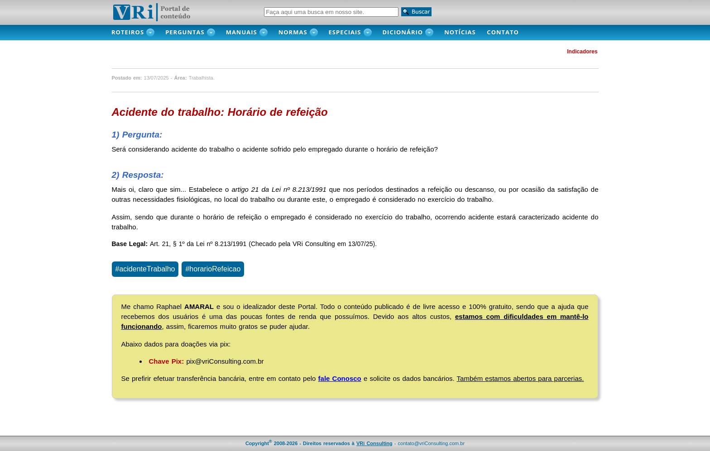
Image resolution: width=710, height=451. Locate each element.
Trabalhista (201, 78)
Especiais (345, 32)
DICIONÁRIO (403, 32)
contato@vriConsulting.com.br (431, 443)
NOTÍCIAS (462, 32)
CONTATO (507, 32)
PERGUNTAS (185, 32)
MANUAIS (241, 32)
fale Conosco (339, 378)
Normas (292, 32)
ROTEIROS (127, 32)
